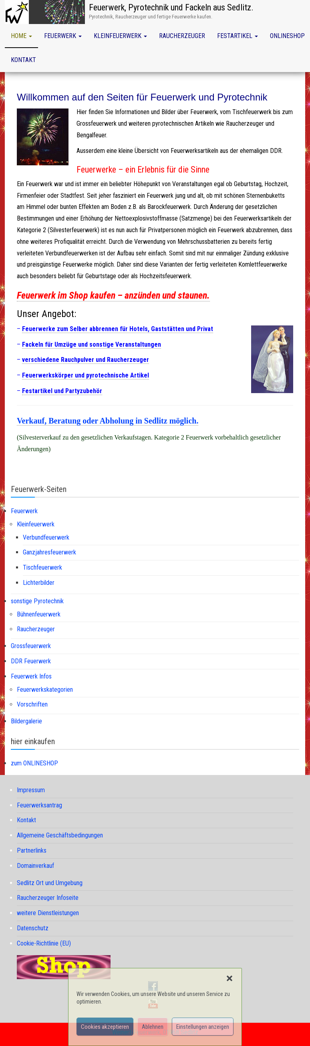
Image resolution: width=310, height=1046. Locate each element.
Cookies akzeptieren (105, 1026)
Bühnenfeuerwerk (38, 614)
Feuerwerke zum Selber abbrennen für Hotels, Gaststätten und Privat (117, 329)
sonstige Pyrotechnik (37, 601)
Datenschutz (32, 928)
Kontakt (23, 60)
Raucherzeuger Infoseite (48, 897)
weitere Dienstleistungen (48, 913)
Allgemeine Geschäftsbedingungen (60, 835)
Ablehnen (152, 1026)
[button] (229, 978)
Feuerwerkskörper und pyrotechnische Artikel (85, 375)
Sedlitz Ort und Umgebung (50, 883)
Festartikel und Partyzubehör (62, 391)
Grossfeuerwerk (31, 646)
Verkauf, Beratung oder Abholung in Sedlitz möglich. (107, 420)
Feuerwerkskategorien (45, 689)
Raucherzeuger (182, 36)
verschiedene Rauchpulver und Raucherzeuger (85, 359)
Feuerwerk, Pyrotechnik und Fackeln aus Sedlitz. (171, 7)
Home (21, 36)
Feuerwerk (63, 36)
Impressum (31, 790)
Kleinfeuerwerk (120, 36)
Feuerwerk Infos (31, 676)
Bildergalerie (26, 721)
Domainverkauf (35, 865)
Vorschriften (32, 704)
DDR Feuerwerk (31, 661)
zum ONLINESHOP (34, 763)
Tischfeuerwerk (42, 567)
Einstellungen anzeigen (202, 1026)
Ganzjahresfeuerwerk (49, 552)
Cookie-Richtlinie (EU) (44, 943)
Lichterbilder (38, 582)
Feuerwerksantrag (39, 805)
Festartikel (237, 36)
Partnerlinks (31, 850)
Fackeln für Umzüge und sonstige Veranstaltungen (91, 344)
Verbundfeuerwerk (46, 537)
